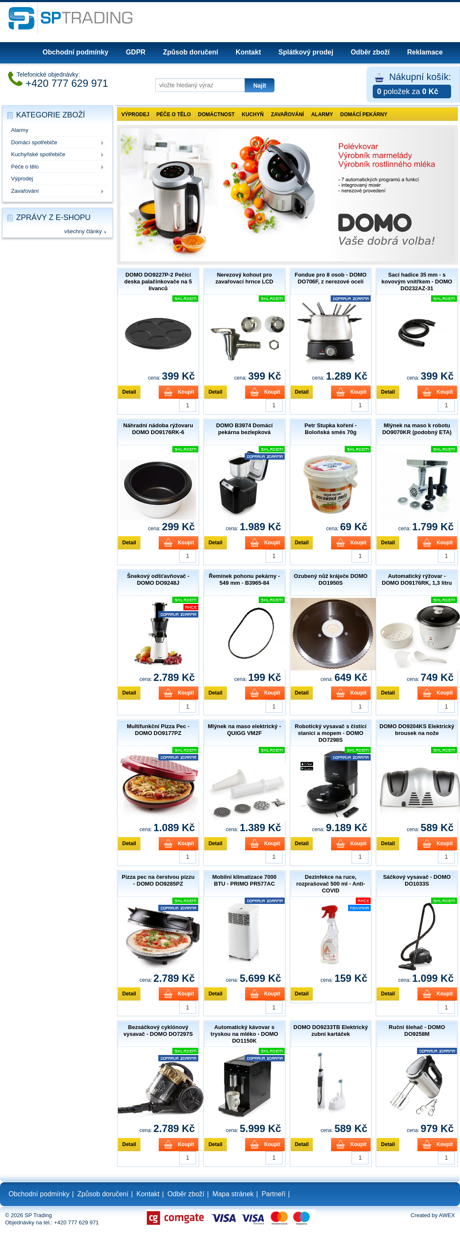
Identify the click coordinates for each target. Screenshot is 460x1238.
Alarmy (19, 130)
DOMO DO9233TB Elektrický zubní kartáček (331, 1030)
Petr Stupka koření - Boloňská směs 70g (331, 428)
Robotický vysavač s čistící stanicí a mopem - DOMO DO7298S (330, 733)
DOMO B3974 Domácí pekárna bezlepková (244, 428)
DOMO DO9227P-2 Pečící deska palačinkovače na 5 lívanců (158, 282)
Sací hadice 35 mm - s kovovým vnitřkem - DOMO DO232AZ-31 (417, 282)
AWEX (447, 1215)
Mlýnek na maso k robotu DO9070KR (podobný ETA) (416, 428)
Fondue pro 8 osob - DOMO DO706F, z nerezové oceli (330, 278)
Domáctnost (216, 114)
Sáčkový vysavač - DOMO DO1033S (417, 880)
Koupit (186, 392)
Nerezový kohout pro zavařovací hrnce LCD (244, 278)
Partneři (274, 1194)
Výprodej (22, 178)
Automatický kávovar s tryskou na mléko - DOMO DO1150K (244, 1034)
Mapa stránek (233, 1194)
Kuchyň (252, 114)
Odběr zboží (370, 52)
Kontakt (248, 52)
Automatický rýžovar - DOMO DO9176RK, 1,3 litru (417, 579)
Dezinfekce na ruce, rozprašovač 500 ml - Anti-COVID (330, 884)
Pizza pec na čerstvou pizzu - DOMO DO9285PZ (158, 880)
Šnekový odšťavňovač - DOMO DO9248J (158, 579)
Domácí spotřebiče (34, 142)
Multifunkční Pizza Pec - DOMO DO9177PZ (158, 729)
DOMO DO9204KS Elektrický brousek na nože (417, 729)
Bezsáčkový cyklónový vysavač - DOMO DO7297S (158, 1030)
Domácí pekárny (364, 114)
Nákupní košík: (412, 84)
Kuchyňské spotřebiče (38, 154)
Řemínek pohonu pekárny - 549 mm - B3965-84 (244, 579)
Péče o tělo (25, 166)
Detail (129, 392)
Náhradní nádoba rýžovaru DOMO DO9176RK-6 (158, 428)
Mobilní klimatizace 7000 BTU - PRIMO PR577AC (244, 880)
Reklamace (425, 52)
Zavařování (25, 191)
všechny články (83, 231)
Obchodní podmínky (76, 52)
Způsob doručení (190, 52)
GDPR (136, 52)
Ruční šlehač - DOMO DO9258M (417, 1030)
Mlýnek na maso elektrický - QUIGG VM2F (244, 729)
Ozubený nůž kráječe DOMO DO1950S (330, 579)
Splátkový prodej (305, 52)
